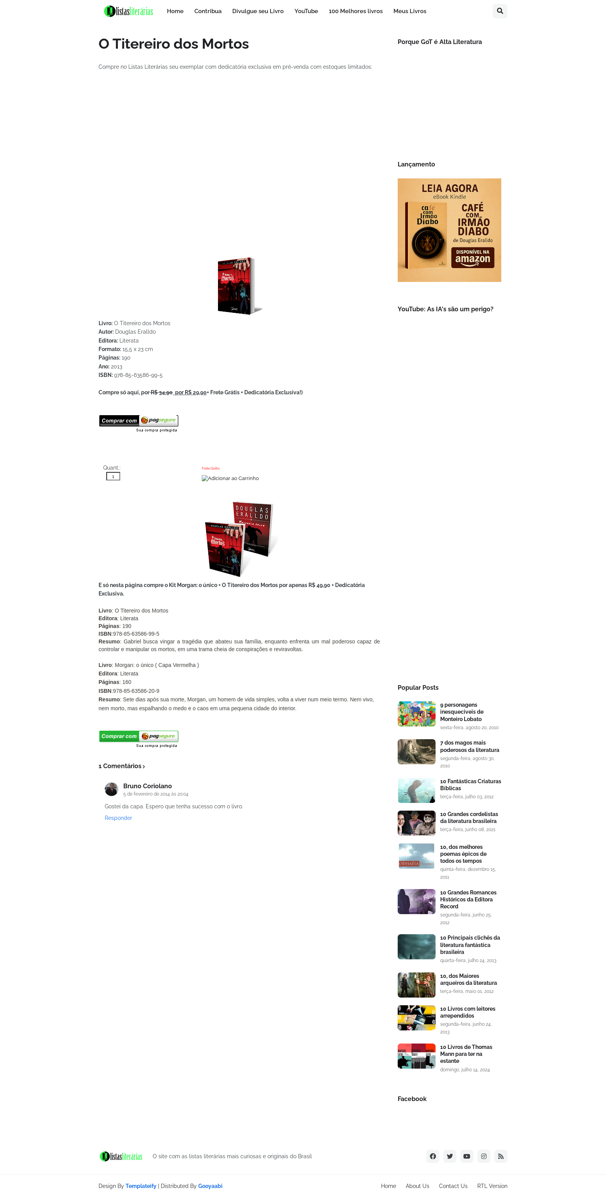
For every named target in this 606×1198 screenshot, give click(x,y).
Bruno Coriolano (147, 786)
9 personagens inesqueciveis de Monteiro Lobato (461, 712)
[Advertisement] (449, 546)
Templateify (141, 1186)
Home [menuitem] (175, 11)
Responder (118, 818)
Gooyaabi (210, 1186)
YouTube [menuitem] (306, 11)
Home (388, 1186)
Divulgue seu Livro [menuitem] (258, 11)
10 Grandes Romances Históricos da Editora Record (468, 899)
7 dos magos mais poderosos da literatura (469, 746)
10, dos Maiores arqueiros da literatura (468, 979)
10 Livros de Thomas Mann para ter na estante (466, 1054)
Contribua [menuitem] (207, 11)
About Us (417, 1186)
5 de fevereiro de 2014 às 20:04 (156, 794)
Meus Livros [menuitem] (409, 11)
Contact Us (453, 1186)
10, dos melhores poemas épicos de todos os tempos (463, 854)
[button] (500, 11)
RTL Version (492, 1186)
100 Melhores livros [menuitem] (356, 11)
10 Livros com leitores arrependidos (467, 1012)
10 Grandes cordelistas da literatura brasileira (469, 817)
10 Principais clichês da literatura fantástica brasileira (470, 945)
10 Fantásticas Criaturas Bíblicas (470, 784)
